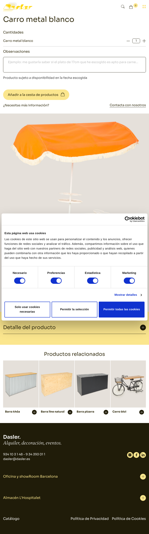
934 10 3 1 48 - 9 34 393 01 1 (24, 454)
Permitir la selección (74, 309)
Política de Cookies (129, 519)
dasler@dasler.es (16, 459)
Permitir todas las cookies (121, 309)
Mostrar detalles (125, 295)
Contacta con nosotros (128, 105)
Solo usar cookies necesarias (27, 309)
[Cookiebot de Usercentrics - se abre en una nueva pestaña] (128, 219)
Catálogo (11, 519)
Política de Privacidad (90, 519)
